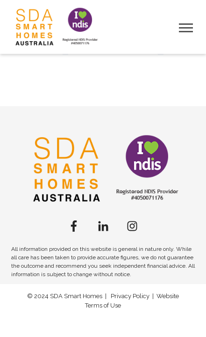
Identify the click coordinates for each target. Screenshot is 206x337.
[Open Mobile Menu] (186, 26)
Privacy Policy (130, 296)
